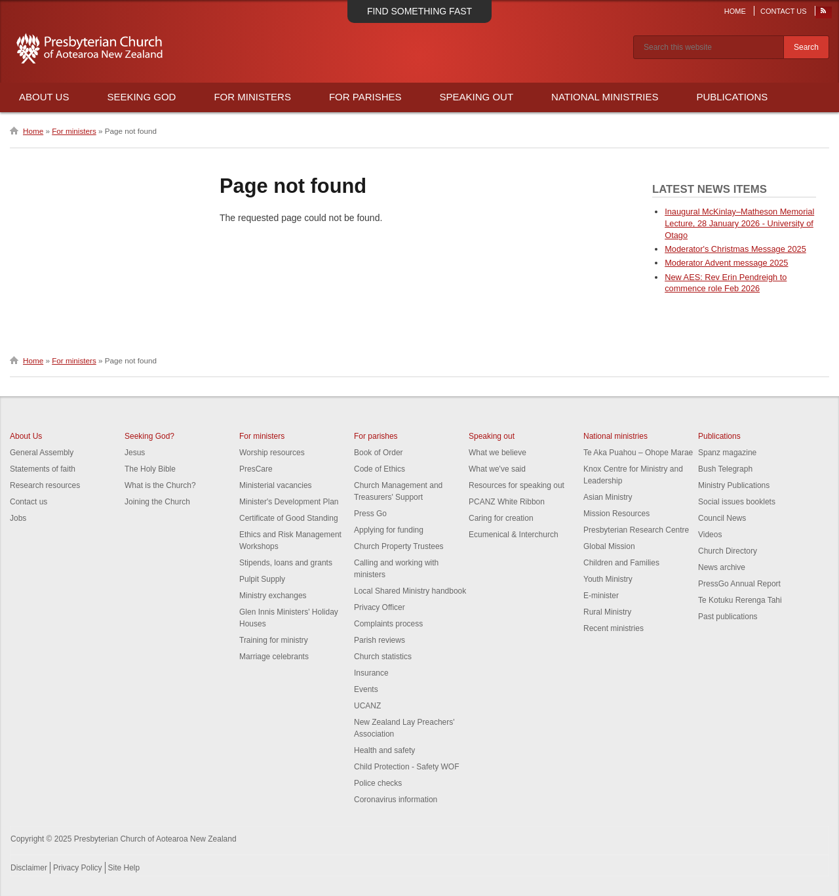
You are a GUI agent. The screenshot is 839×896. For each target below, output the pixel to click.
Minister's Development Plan (289, 501)
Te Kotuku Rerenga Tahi (740, 600)
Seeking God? (149, 436)
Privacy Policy (77, 867)
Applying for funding (388, 530)
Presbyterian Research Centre (636, 530)
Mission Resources (616, 513)
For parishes (376, 436)
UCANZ (367, 705)
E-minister (601, 595)
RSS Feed (823, 14)
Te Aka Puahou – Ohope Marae (638, 452)
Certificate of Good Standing (288, 518)
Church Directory (727, 551)
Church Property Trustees (399, 546)
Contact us (28, 501)
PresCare (256, 469)
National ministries (615, 436)
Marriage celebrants (274, 656)
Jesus (135, 452)
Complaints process (388, 623)
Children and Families (621, 562)
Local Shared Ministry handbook (410, 591)
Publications (732, 96)
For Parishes (365, 96)
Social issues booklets (736, 501)
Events (366, 689)
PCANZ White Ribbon (507, 501)
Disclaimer (28, 867)
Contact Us (783, 11)
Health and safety (384, 750)
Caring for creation (501, 518)
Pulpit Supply (262, 579)
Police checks (378, 783)
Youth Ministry (608, 579)
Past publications (728, 616)
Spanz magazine (727, 452)
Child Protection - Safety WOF (406, 766)
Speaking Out (477, 96)
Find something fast (419, 11)
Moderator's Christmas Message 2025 (735, 249)
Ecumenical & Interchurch (513, 534)
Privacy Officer (379, 607)
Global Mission (609, 546)
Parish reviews (379, 640)
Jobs (18, 518)
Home (735, 11)
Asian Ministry (608, 497)
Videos (710, 534)
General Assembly (41, 452)
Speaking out (492, 436)
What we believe (497, 452)
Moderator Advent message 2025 (726, 263)
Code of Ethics (379, 469)
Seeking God (141, 96)
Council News (722, 518)
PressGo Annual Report (739, 583)
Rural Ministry (607, 612)
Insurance (371, 673)
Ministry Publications (734, 485)
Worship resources (272, 452)
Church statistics (383, 656)
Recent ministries (613, 628)
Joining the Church (157, 501)
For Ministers (252, 96)
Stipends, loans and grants (285, 562)
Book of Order (378, 452)
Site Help (124, 867)
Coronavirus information (395, 799)
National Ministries (604, 96)
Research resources (45, 485)
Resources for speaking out (516, 485)
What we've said (497, 469)
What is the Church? (160, 485)
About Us (44, 96)
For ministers (74, 131)
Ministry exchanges (273, 595)
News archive (721, 567)
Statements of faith (42, 469)
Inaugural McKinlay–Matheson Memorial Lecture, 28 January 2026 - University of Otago (739, 223)
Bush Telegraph (725, 469)
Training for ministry (273, 640)
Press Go (370, 513)
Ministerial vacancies (275, 485)
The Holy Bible (150, 469)
